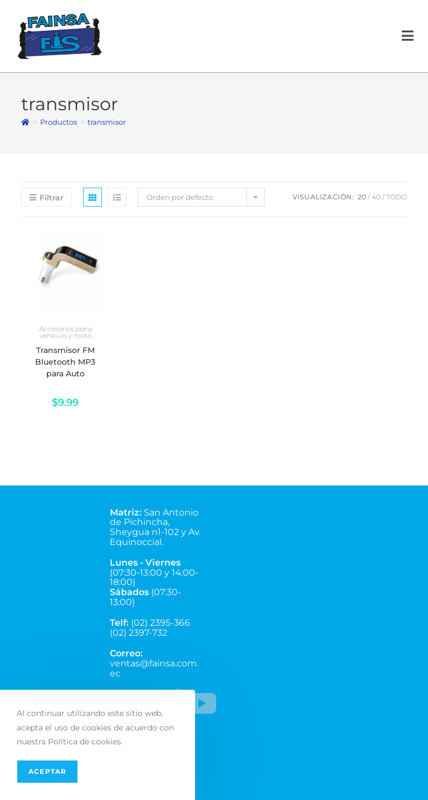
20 (362, 197)
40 (376, 197)
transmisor (106, 121)
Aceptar (47, 771)
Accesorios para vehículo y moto (65, 332)
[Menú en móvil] (408, 36)
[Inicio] (25, 121)
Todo (396, 197)
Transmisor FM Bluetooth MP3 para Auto (65, 362)
